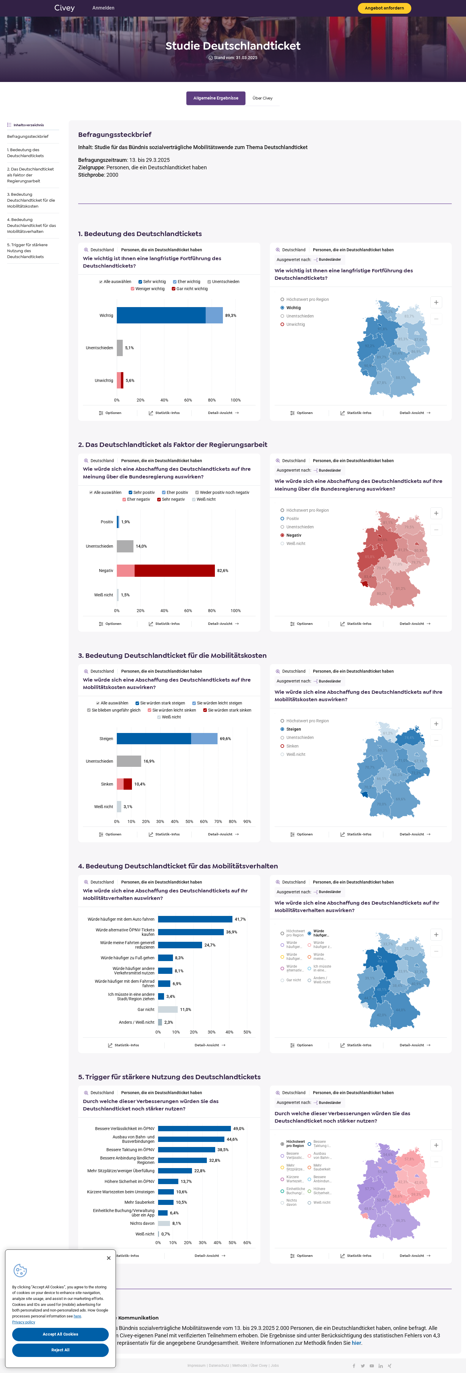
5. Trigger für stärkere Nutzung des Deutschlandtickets (27, 250)
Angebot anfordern (384, 8)
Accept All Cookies (60, 1334)
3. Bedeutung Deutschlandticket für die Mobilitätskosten (31, 200)
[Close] (108, 1258)
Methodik (239, 1365)
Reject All (60, 1350)
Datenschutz (219, 1365)
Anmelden (103, 8)
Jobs (275, 1365)
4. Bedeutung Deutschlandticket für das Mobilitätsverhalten (31, 225)
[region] (60, 1308)
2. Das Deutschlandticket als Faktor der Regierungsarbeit (30, 175)
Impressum (197, 1365)
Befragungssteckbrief (27, 136)
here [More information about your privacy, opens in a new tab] (77, 1316)
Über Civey (259, 1365)
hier (356, 1343)
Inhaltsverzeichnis (29, 125)
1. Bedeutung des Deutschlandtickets (25, 152)
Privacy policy (23, 1322)
